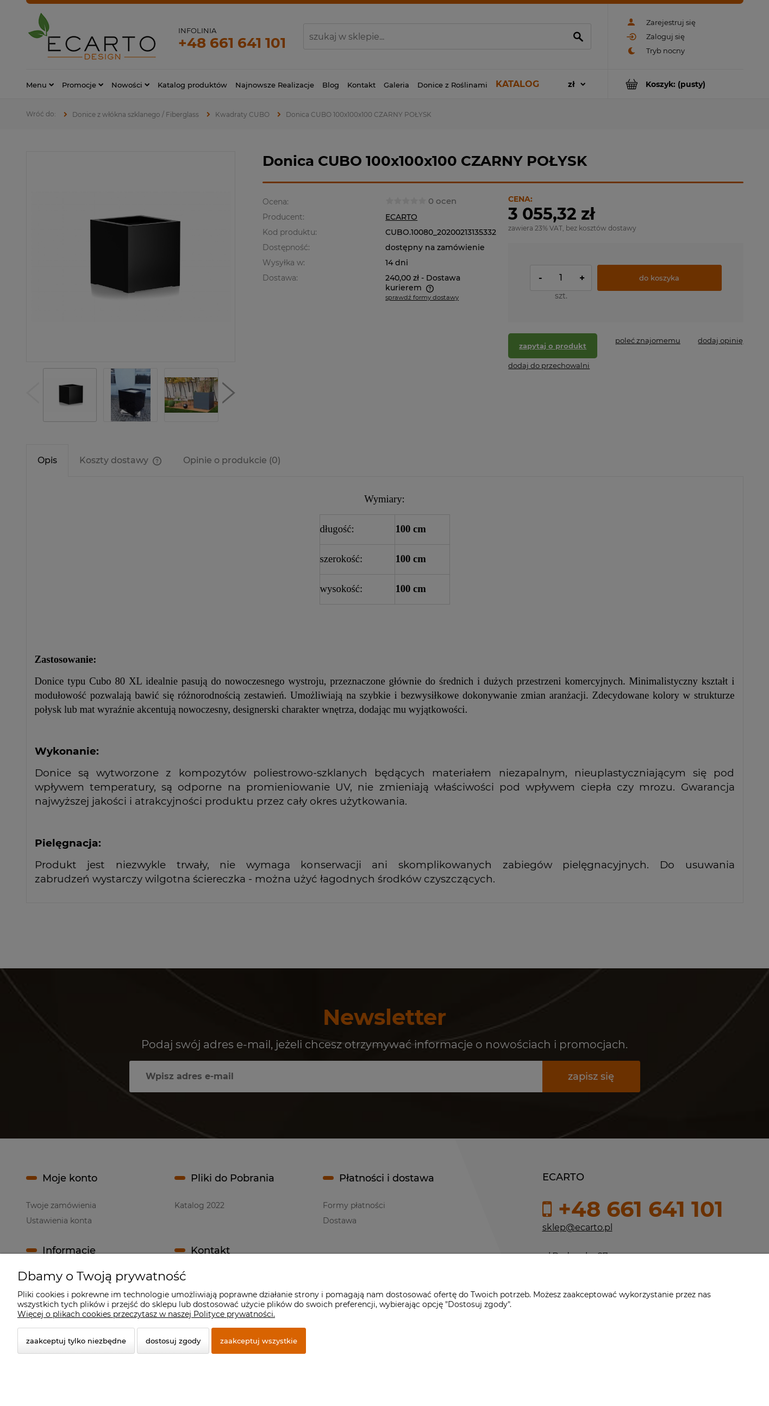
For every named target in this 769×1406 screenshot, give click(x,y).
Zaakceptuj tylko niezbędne (76, 1340)
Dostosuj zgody (173, 1340)
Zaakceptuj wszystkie (258, 1340)
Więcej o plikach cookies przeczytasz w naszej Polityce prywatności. (146, 1314)
